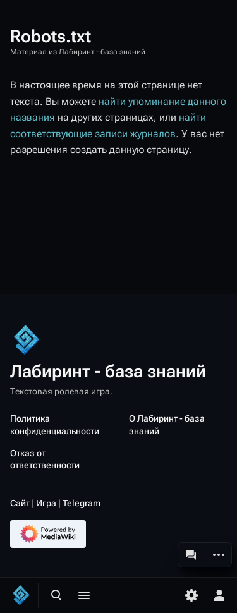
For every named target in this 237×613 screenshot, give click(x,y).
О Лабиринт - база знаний (167, 424)
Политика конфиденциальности (54, 424)
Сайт (20, 503)
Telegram (81, 503)
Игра (46, 503)
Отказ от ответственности (45, 459)
